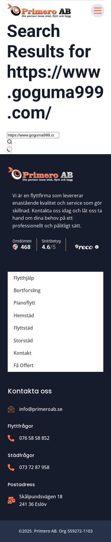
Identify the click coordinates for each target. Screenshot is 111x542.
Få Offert (23, 365)
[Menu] (97, 10)
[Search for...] (33, 135)
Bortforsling (27, 290)
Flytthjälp (24, 278)
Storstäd (23, 340)
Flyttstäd (23, 328)
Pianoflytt (24, 303)
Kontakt (22, 353)
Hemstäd (24, 315)
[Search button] (9, 146)
